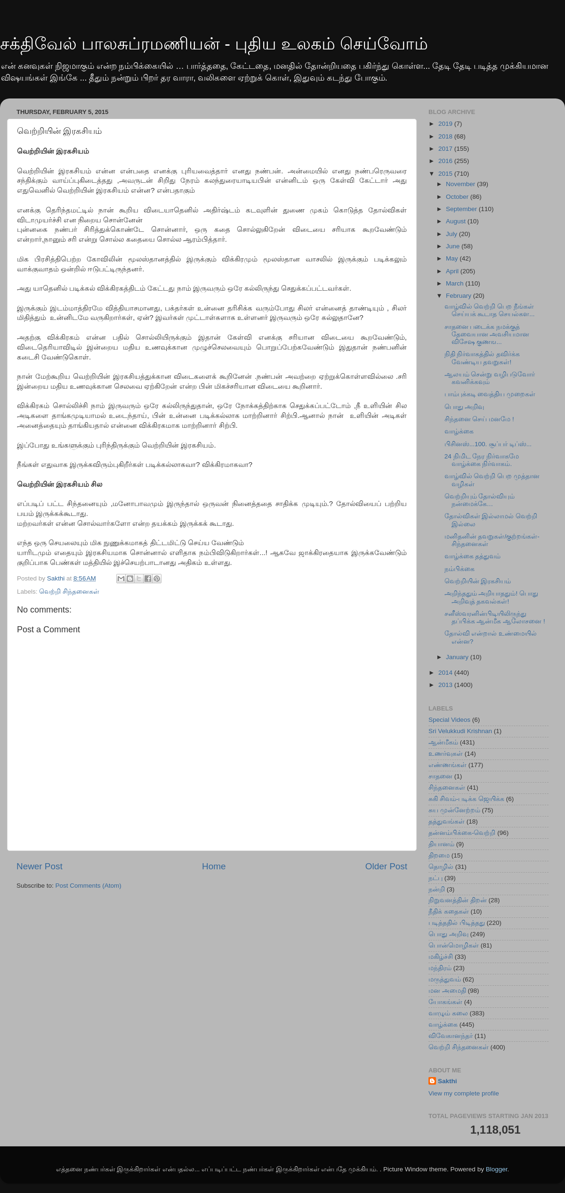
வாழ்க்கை (459, 431)
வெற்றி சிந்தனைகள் (69, 591)
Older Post (386, 866)
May (453, 258)
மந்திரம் (440, 968)
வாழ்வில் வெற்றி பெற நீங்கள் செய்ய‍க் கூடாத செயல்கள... (489, 310)
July (452, 233)
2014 (446, 672)
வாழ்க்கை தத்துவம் (472, 556)
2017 (446, 148)
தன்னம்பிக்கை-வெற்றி (462, 832)
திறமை (439, 855)
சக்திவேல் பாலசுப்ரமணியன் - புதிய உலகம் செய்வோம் (214, 43)
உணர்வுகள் (445, 753)
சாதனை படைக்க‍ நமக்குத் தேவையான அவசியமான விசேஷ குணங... (487, 334)
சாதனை (440, 776)
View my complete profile (463, 1093)
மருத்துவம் (444, 979)
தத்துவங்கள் (446, 821)
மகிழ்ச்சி (440, 956)
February (459, 295)
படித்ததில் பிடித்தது (456, 922)
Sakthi (447, 1081)
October (458, 196)
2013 (446, 684)
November (461, 184)
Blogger (497, 1169)
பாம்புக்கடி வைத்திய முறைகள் (490, 394)
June (453, 246)
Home (214, 866)
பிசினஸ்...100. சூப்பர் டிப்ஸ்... (488, 444)
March (455, 283)
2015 (446, 173)
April (453, 271)
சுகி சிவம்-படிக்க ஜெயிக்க (466, 798)
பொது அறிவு (464, 406)
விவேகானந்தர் (450, 1035)
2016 (446, 160)
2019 (446, 123)
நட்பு (435, 878)
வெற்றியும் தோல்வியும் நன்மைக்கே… (479, 500)
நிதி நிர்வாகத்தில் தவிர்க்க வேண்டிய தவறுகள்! (482, 358)
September (462, 208)
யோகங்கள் (445, 1001)
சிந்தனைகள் (446, 787)
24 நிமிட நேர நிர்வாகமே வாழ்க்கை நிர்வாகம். (481, 460)
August (457, 221)
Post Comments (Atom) (88, 885)
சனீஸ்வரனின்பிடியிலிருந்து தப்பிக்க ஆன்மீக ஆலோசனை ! (494, 617)
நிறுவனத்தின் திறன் (457, 900)
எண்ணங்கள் (447, 764)
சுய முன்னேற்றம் (454, 810)
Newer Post (39, 866)
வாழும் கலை (448, 1013)
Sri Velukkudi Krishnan (460, 731)
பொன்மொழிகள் (453, 945)
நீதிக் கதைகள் (448, 911)
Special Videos (449, 719)
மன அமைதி (447, 990)
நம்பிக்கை (459, 568)
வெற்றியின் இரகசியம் (477, 581)
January (458, 657)
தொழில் (440, 866)
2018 (446, 136)
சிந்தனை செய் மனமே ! (479, 419)
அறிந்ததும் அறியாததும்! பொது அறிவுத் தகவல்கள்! (491, 597)
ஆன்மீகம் (443, 742)
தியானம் (441, 844)
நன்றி (436, 889)
